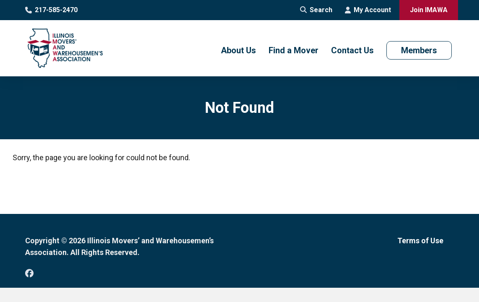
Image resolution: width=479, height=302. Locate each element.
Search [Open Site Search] (316, 10)
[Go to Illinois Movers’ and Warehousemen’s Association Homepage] (65, 48)
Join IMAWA (429, 10)
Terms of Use (420, 240)
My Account (368, 10)
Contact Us (352, 50)
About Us (238, 50)
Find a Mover (293, 50)
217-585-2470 (51, 10)
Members (419, 50)
